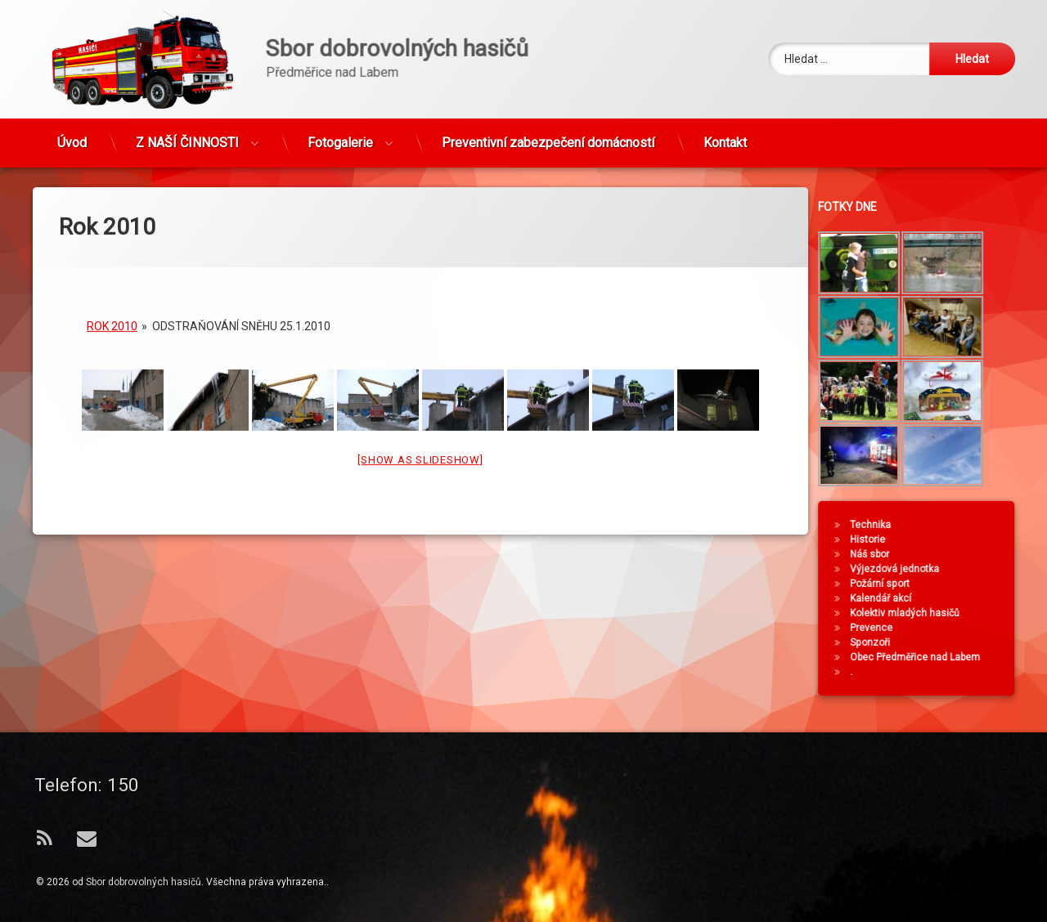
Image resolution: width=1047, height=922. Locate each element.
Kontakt (725, 93)
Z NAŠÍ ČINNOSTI (187, 93)
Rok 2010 (112, 223)
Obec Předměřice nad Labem (973, 657)
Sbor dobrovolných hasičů (143, 882)
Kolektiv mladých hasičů (963, 613)
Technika (928, 524)
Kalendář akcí (938, 598)
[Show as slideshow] (420, 357)
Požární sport (938, 583)
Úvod (72, 93)
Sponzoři (928, 642)
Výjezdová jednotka (952, 569)
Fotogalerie (340, 93)
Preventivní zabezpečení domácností (548, 93)
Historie (925, 539)
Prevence (929, 627)
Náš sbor (927, 554)
